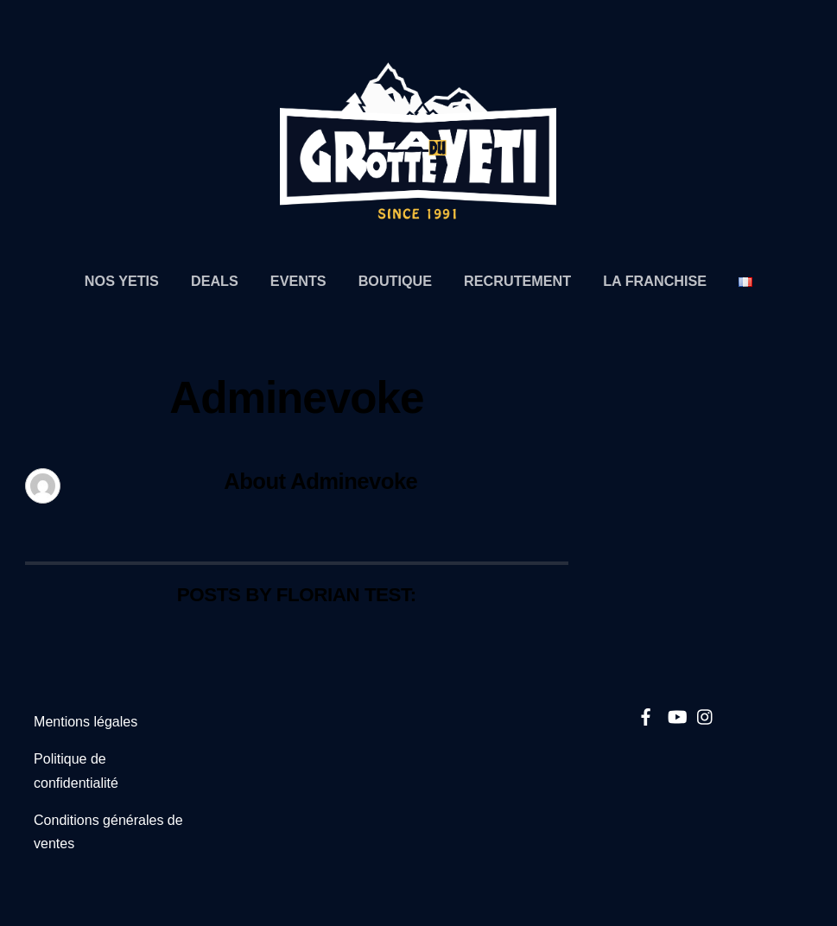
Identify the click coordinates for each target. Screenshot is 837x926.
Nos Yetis (122, 281)
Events (298, 281)
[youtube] (676, 714)
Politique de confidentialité (76, 771)
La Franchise (655, 281)
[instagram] (706, 714)
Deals (214, 281)
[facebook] (646, 714)
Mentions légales (85, 721)
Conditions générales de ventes (108, 832)
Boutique (395, 281)
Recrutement (517, 281)
